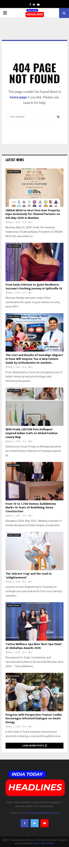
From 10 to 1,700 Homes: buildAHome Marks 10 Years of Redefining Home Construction (31, 507)
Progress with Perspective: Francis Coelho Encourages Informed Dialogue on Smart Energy (34, 718)
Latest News (15, 159)
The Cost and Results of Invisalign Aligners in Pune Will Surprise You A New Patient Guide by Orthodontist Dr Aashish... (34, 359)
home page (18, 97)
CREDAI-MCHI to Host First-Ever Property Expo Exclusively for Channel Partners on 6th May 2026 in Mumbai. (33, 214)
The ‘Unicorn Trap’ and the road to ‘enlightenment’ (29, 575)
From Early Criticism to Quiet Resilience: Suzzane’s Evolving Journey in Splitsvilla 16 (34, 286)
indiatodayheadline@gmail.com (41, 812)
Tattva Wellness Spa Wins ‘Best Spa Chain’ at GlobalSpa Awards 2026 (34, 646)
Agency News (14, 172)
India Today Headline (43, 843)
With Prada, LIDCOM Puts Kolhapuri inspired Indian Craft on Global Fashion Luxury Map (32, 433)
